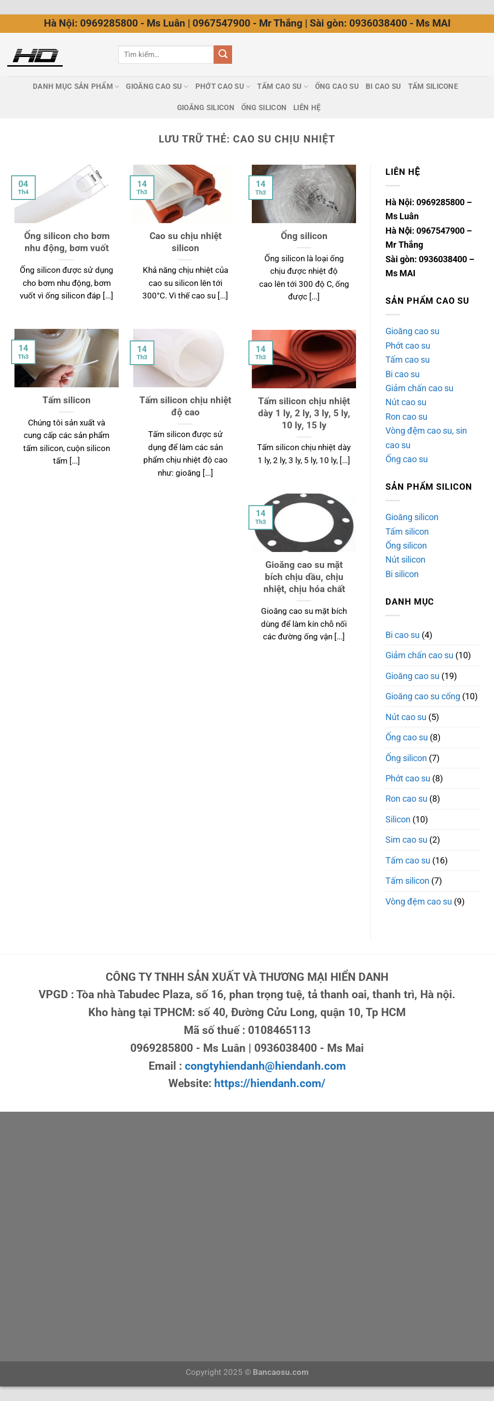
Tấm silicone (433, 86)
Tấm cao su (282, 86)
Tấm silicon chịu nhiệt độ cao (185, 406)
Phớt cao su (407, 345)
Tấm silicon (66, 400)
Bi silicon (402, 574)
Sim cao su (406, 840)
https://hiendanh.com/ (270, 1083)
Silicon (398, 819)
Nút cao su (405, 717)
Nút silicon (405, 559)
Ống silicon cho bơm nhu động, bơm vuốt (67, 242)
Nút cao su (405, 402)
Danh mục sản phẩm (76, 86)
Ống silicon (264, 107)
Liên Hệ (306, 107)
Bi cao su (383, 86)
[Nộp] (223, 54)
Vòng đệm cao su (418, 901)
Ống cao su (337, 86)
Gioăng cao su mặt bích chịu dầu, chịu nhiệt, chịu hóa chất (304, 576)
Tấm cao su (407, 359)
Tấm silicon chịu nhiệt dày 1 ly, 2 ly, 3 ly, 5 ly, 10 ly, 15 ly (304, 413)
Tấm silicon (407, 531)
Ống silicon (406, 545)
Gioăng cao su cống (422, 696)
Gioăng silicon (205, 107)
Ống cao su (406, 459)
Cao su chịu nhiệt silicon (185, 242)
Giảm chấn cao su (419, 388)
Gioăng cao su (157, 86)
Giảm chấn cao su (419, 655)
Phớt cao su (223, 86)
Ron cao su (406, 416)
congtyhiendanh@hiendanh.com (265, 1066)
